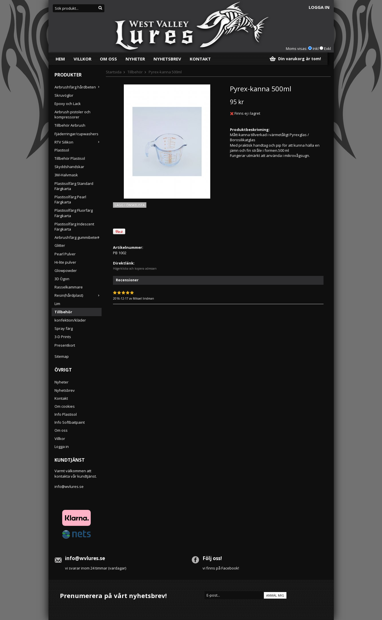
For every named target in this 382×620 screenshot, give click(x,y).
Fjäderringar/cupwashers (76, 133)
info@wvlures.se (69, 486)
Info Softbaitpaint (69, 422)
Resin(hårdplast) (78, 295)
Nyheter (135, 59)
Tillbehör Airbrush (69, 125)
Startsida (114, 71)
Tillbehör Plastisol (69, 158)
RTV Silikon (78, 142)
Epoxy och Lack (67, 103)
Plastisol (61, 150)
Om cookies (64, 406)
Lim (57, 303)
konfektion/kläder (70, 320)
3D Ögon (61, 278)
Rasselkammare (68, 287)
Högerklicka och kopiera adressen (135, 268)
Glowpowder (65, 270)
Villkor (82, 59)
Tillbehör (63, 311)
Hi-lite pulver (65, 262)
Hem (60, 59)
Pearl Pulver (65, 254)
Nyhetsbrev (167, 59)
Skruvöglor (63, 95)
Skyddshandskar (69, 166)
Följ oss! (212, 558)
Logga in (319, 7)
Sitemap (61, 356)
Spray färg (63, 328)
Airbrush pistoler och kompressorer (72, 114)
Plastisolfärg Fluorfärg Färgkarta (73, 213)
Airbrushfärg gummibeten (78, 237)
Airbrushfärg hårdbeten (78, 87)
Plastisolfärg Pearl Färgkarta (70, 199)
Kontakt (200, 59)
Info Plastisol (65, 414)
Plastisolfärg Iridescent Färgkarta (74, 226)
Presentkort (64, 345)
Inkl (316, 48)
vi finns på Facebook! (221, 568)
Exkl (327, 48)
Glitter (59, 245)
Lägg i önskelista (130, 205)
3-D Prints (62, 336)
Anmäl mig (275, 595)
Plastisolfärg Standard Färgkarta (73, 186)
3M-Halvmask (66, 174)
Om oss (108, 59)
